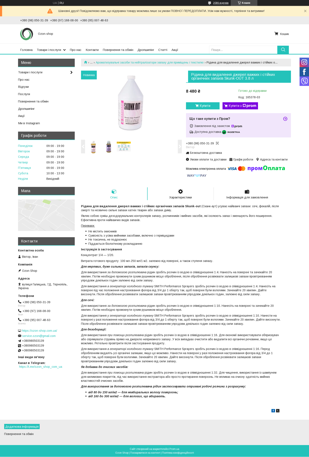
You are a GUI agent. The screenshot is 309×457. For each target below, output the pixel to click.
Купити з (242, 106)
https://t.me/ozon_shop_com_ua (40, 366)
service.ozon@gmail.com (39, 336)
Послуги (24, 94)
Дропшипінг (145, 50)
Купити (205, 105)
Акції (175, 50)
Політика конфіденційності (178, 453)
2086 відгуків (221, 2)
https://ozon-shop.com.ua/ (39, 330)
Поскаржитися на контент (145, 453)
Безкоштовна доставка (206, 152)
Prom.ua (174, 449)
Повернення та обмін (118, 50)
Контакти (92, 50)
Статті (162, 50)
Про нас (75, 50)
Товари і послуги (49, 50)
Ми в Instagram (29, 123)
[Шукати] (283, 50)
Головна (26, 50)
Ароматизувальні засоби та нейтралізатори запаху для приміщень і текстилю (150, 62)
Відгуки (23, 86)
